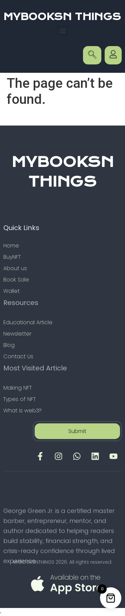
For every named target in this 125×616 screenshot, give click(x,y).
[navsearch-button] (92, 55)
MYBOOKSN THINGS (62, 16)
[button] (62, 30)
